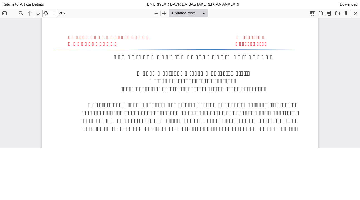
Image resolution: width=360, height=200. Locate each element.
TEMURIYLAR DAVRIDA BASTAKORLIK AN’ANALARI (192, 4)
